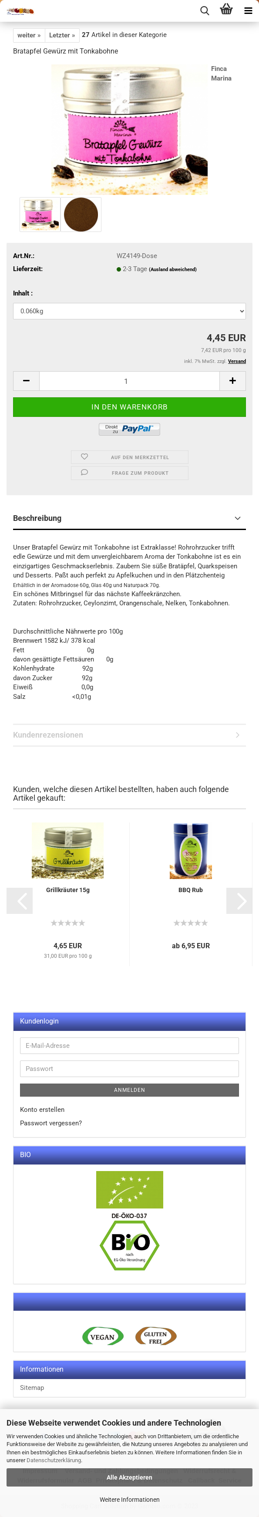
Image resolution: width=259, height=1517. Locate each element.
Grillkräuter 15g (68, 889)
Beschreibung (37, 518)
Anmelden (129, 1090)
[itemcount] (129, 381)
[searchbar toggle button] (204, 11)
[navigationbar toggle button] (248, 11)
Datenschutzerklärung (54, 1460)
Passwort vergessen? (51, 1123)
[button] (20, 901)
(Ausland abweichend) (173, 269)
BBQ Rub (190, 889)
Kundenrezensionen (48, 734)
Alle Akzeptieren (129, 1477)
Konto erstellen (42, 1110)
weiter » (29, 35)
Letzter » (62, 35)
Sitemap (32, 1388)
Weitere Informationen (130, 1499)
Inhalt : (23, 293)
